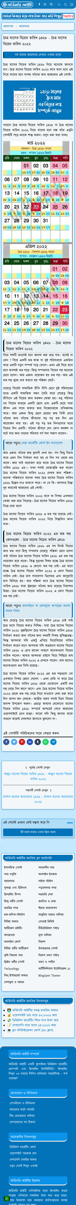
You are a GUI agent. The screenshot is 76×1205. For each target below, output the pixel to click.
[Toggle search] (65, 4)
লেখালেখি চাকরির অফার (23, 1159)
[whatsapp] (45, 4)
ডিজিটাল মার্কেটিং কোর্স (23, 1147)
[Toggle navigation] (71, 4)
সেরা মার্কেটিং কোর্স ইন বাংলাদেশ (42, 443)
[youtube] (51, 4)
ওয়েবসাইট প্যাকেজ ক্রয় (23, 1153)
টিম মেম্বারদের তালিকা (22, 1116)
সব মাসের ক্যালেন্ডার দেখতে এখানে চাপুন (38, 55)
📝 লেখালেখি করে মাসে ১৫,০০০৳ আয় (31, 1025)
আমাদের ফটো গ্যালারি (22, 1109)
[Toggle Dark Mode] (59, 4)
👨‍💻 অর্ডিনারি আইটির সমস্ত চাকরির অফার (32, 1010)
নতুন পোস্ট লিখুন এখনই (24, 1166)
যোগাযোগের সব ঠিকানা (22, 1122)
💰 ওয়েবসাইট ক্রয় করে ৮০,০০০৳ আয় (32, 1015)
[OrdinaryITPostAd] (38, 16)
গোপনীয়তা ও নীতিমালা (22, 1103)
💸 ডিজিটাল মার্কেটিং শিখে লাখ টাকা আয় (33, 1020)
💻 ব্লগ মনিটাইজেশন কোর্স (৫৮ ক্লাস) (30, 1030)
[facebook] (39, 4)
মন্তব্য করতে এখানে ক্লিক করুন (38, 832)
